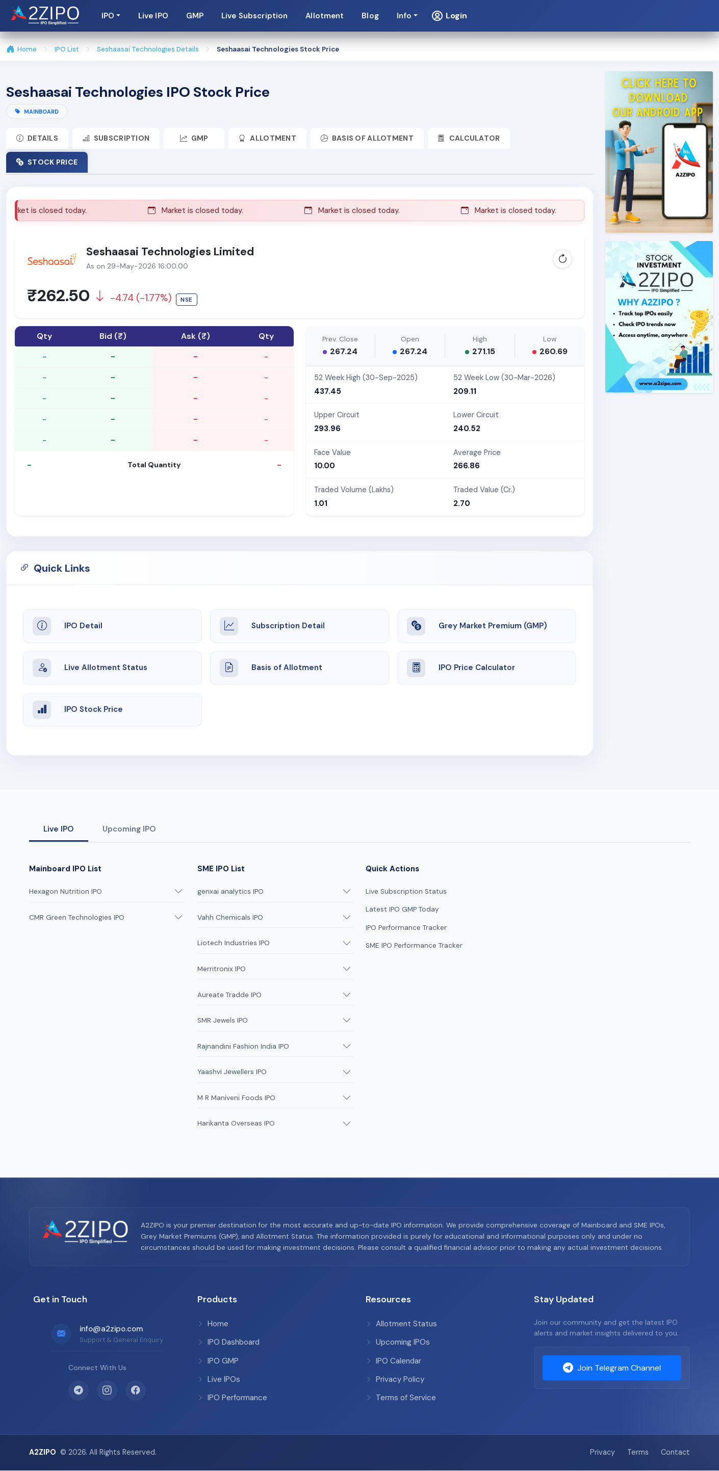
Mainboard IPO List (65, 869)
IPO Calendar (393, 1361)
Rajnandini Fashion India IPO (243, 1046)
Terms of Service (401, 1398)
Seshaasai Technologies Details (148, 49)
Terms (638, 1452)
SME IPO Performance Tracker (414, 946)
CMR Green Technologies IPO (76, 918)
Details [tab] (37, 138)
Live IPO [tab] (58, 829)
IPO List (67, 49)
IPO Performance (232, 1398)
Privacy (602, 1452)
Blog (603, 16)
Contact (675, 1452)
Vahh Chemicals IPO (230, 918)
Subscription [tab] (116, 138)
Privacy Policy (395, 1380)
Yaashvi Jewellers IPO (232, 1072)
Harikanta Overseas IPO (236, 1123)
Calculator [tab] (470, 138)
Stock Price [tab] (47, 162)
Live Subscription (488, 16)
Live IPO (386, 16)
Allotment (558, 16)
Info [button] (637, 16)
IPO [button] (341, 16)
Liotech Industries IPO (233, 943)
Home (22, 49)
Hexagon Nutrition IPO (65, 892)
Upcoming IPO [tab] (129, 829)
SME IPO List (221, 869)
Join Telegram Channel (612, 1368)
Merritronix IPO (221, 969)
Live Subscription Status (406, 892)
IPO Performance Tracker (406, 928)
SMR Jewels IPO (222, 1021)
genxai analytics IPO (230, 892)
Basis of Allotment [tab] (368, 138)
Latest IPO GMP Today (402, 909)
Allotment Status (401, 1324)
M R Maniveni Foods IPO (236, 1098)
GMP (427, 16)
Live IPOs (218, 1380)
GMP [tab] (195, 138)
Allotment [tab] (268, 138)
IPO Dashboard (228, 1343)
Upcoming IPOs (398, 1343)
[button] (682, 16)
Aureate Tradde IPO (229, 995)
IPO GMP (218, 1361)
